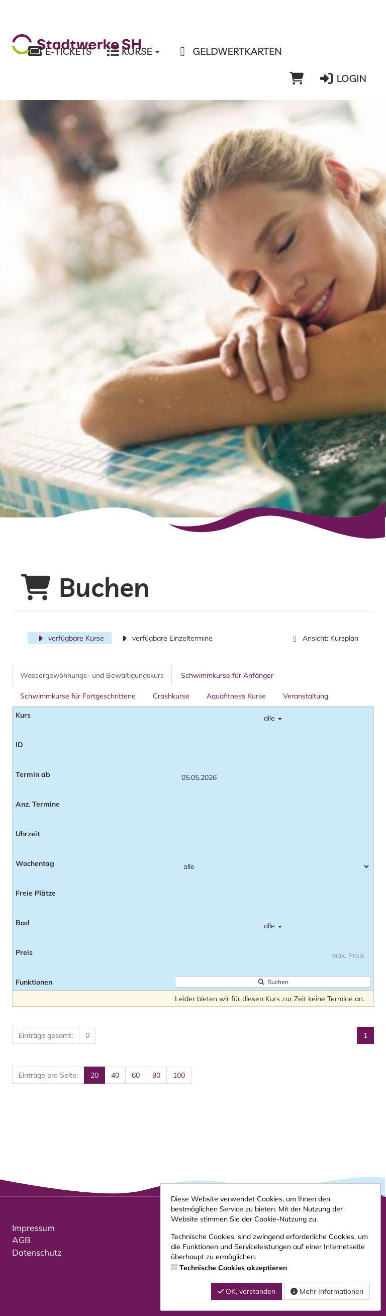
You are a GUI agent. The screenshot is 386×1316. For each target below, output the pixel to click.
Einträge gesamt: (46, 1035)
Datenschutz (37, 1252)
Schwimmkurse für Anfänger (227, 675)
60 (136, 1075)
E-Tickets (59, 51)
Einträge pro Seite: (48, 1075)
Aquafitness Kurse (236, 695)
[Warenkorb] (296, 78)
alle (273, 718)
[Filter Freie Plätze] (273, 896)
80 (156, 1075)
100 (179, 1075)
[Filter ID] (273, 747)
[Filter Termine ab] (273, 777)
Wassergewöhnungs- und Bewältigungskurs (92, 675)
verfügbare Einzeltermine (166, 638)
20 (94, 1075)
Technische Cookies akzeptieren (233, 1267)
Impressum (33, 1227)
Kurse (133, 51)
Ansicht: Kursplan (324, 638)
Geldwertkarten (227, 51)
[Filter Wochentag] (273, 866)
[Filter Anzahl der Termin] (273, 807)
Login (342, 78)
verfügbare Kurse (69, 638)
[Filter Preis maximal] (273, 955)
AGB (21, 1240)
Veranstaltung (305, 695)
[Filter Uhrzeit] (273, 836)
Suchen (272, 982)
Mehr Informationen (327, 1291)
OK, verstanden (246, 1291)
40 (115, 1075)
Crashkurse (171, 695)
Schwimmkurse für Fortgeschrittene (78, 695)
